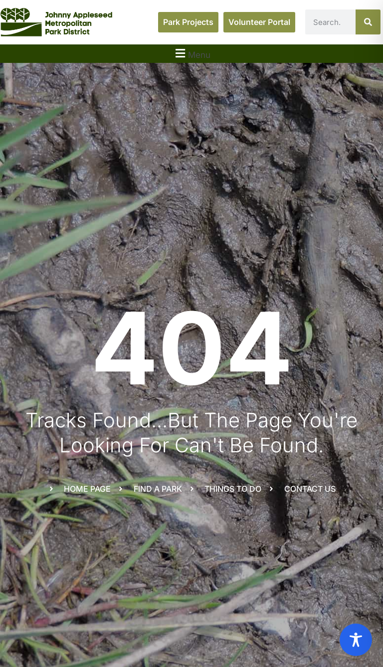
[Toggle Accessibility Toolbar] (356, 640)
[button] (191, 53)
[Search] (368, 21)
